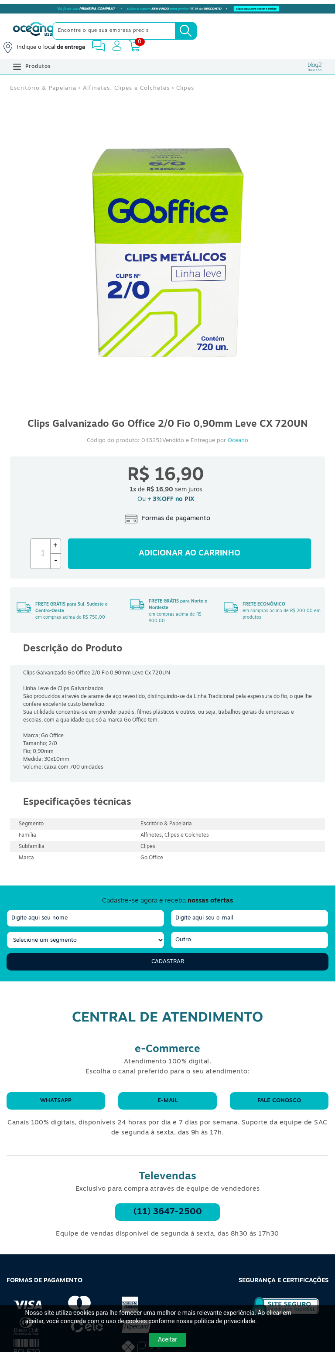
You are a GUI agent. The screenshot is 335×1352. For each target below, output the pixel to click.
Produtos (32, 67)
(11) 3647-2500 (167, 1212)
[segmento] (85, 940)
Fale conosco (279, 1100)
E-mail (167, 1100)
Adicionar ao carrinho (189, 553)
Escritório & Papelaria (43, 88)
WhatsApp (56, 1100)
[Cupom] (167, 8)
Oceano (238, 440)
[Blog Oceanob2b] (315, 66)
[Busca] (186, 31)
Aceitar (167, 1339)
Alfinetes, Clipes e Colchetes (126, 88)
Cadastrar (167, 961)
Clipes (185, 88)
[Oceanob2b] (33, 31)
